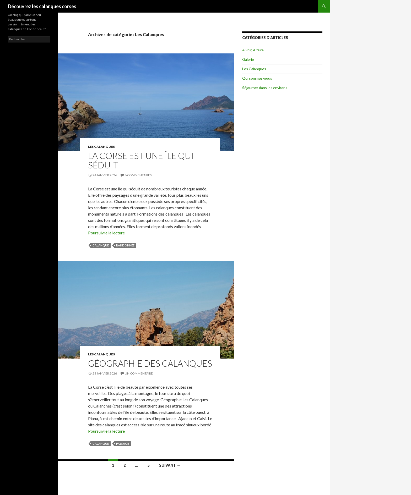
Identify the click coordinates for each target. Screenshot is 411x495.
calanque (101, 245)
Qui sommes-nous (257, 78)
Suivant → (169, 465)
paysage (122, 443)
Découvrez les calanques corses (42, 6)
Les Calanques (101, 146)
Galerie (248, 59)
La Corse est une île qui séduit (141, 160)
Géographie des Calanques (150, 363)
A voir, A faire (253, 50)
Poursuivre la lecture (106, 232)
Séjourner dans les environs (264, 87)
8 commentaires (138, 175)
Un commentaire (139, 373)
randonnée (125, 245)
